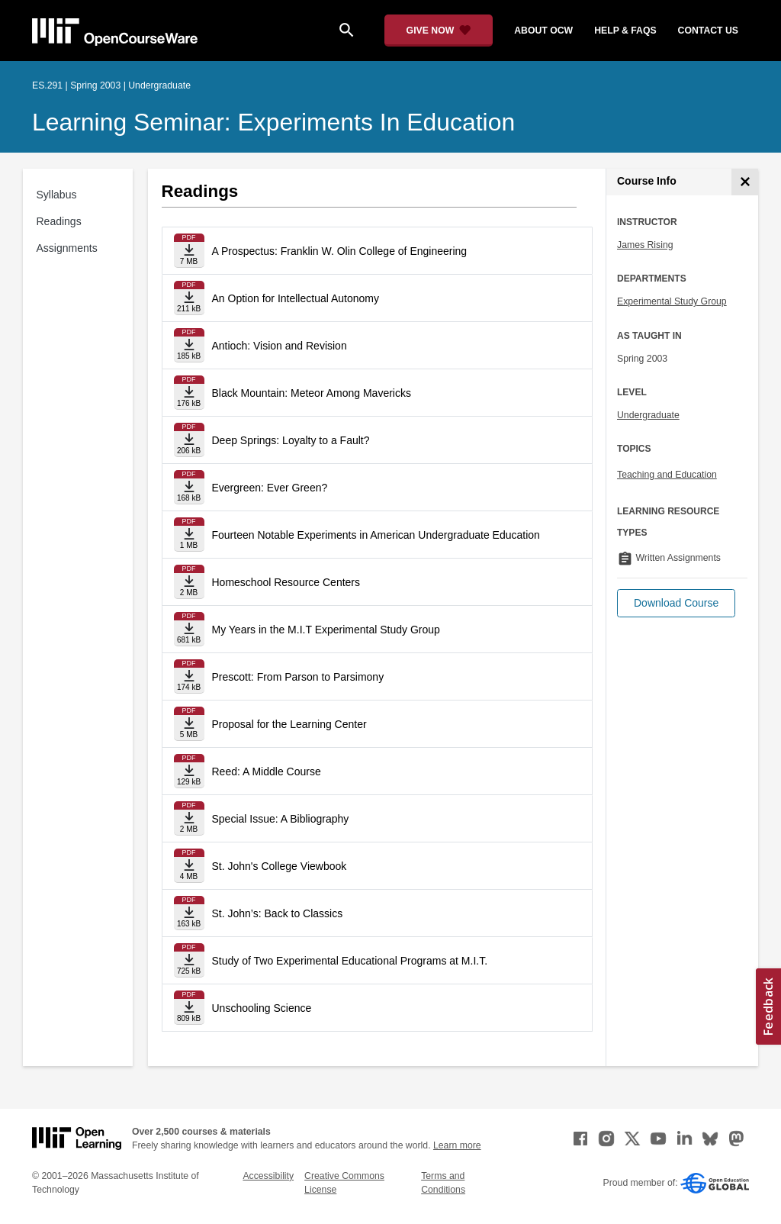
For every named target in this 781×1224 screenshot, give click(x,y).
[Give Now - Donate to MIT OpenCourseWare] (438, 30)
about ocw (543, 30)
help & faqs (625, 30)
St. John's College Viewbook (279, 866)
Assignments (67, 248)
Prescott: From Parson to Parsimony (298, 677)
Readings (59, 221)
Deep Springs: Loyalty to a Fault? (291, 440)
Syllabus (57, 194)
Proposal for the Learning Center (289, 724)
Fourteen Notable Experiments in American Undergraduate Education (376, 535)
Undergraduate (648, 415)
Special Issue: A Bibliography (280, 819)
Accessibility (268, 1176)
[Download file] (189, 251)
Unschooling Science (262, 1008)
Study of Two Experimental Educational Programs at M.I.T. (350, 961)
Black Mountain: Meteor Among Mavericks (311, 393)
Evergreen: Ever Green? (270, 488)
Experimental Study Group (672, 301)
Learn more (457, 1145)
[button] (676, 603)
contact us (708, 30)
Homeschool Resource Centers (286, 582)
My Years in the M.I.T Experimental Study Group (326, 629)
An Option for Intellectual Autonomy (295, 298)
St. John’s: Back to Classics (277, 913)
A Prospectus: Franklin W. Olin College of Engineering (340, 251)
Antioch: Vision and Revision (279, 346)
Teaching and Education (667, 474)
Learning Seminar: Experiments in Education (273, 122)
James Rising (645, 245)
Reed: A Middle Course (266, 771)
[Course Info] (744, 182)
